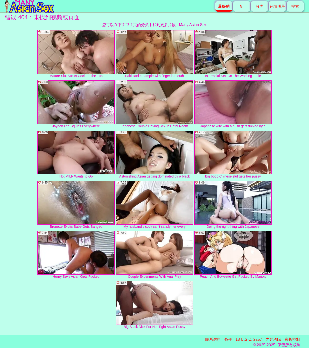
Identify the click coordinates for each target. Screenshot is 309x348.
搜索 (295, 6)
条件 (228, 339)
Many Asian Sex (193, 25)
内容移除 (273, 339)
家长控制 (292, 339)
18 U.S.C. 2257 (249, 339)
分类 (259, 6)
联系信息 (213, 339)
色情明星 (277, 6)
